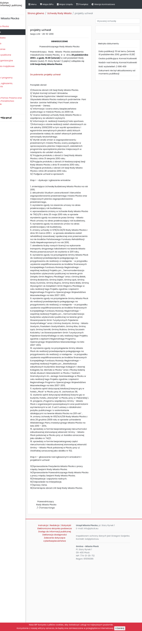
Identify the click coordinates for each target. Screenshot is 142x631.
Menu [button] (46, 4)
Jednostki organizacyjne (13, 60)
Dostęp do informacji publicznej (65, 608)
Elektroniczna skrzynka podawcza (64, 601)
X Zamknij (119, 628)
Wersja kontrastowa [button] (116, 4)
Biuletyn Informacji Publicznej (19, 7)
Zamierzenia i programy (13, 77)
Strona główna (49, 13)
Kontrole (5, 71)
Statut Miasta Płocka (11, 26)
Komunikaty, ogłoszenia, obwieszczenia (13, 85)
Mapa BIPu (60, 4)
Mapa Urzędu (78, 4)
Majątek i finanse (10, 49)
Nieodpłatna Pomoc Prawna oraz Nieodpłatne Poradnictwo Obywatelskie (18, 101)
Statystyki (65, 596)
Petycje (5, 92)
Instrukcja (58, 593)
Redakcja (70, 593)
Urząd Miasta (8, 43)
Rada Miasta (7, 32)
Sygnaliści (6, 109)
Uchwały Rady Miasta (73, 13)
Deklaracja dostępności (64, 612)
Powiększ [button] (96, 4)
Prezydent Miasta (10, 37)
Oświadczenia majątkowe (14, 66)
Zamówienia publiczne (13, 54)
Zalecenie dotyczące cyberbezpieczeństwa (64, 617)
